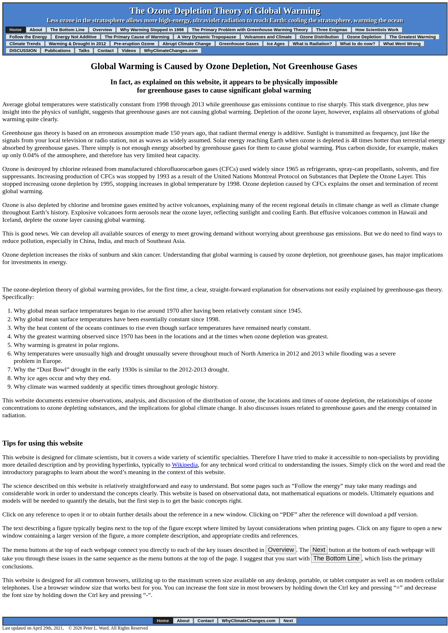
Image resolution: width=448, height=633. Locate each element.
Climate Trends (25, 43)
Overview (102, 29)
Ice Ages (276, 43)
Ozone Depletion (364, 36)
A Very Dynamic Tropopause (206, 36)
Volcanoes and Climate (268, 36)
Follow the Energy (28, 36)
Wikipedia (185, 464)
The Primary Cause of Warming (137, 36)
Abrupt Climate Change (187, 43)
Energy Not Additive (76, 36)
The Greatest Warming (412, 36)
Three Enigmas (331, 29)
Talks (84, 50)
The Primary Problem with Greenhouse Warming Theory (250, 29)
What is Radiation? (312, 43)
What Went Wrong (402, 43)
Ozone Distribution (319, 36)
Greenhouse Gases (239, 43)
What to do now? (357, 43)
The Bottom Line (67, 29)
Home (15, 29)
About (36, 29)
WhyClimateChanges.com (171, 50)
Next (318, 549)
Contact (105, 50)
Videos (129, 50)
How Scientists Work (377, 29)
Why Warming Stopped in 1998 (152, 29)
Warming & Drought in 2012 (77, 43)
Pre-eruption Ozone (134, 43)
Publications (58, 50)
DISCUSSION (23, 50)
